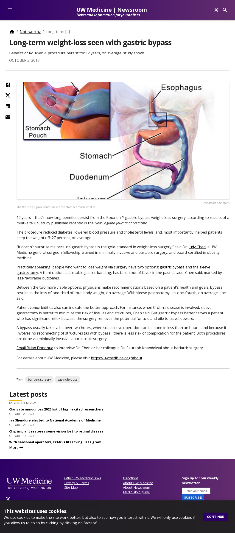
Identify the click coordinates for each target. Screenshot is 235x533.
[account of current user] (10, 9)
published (59, 223)
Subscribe (193, 497)
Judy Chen (197, 246)
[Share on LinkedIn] (7, 106)
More (16, 447)
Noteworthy (30, 31)
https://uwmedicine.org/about (116, 357)
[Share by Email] (7, 117)
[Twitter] (8, 499)
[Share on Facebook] (7, 84)
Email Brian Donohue (35, 347)
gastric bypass (172, 267)
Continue (215, 517)
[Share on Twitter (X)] (7, 95)
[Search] (216, 9)
